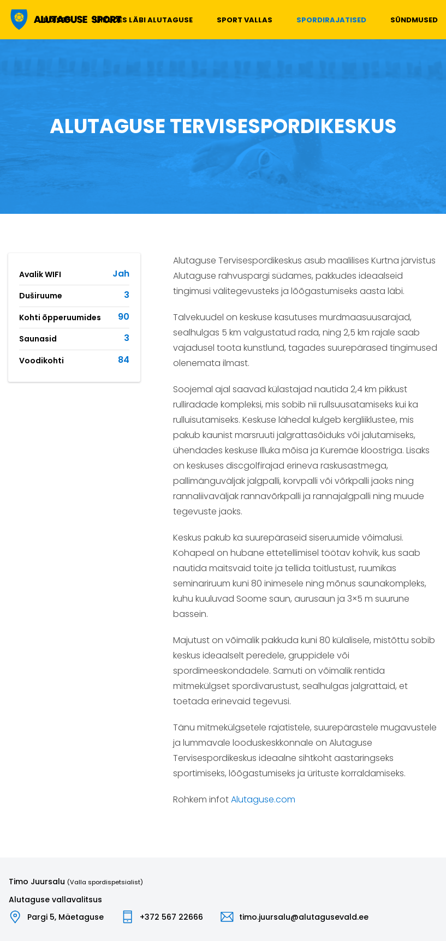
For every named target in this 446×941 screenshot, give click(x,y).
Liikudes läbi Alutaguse (143, 20)
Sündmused (414, 20)
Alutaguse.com (263, 799)
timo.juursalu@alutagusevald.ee (303, 917)
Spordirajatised (331, 20)
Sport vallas (244, 20)
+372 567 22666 (171, 917)
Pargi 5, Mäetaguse (65, 917)
